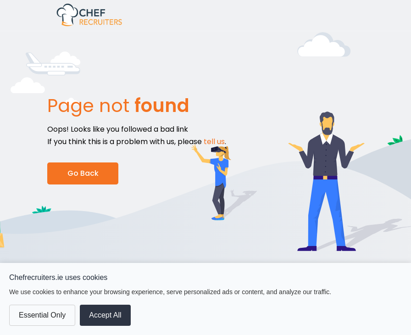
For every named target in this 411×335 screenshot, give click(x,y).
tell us (214, 141)
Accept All (105, 315)
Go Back (83, 173)
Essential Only (42, 315)
